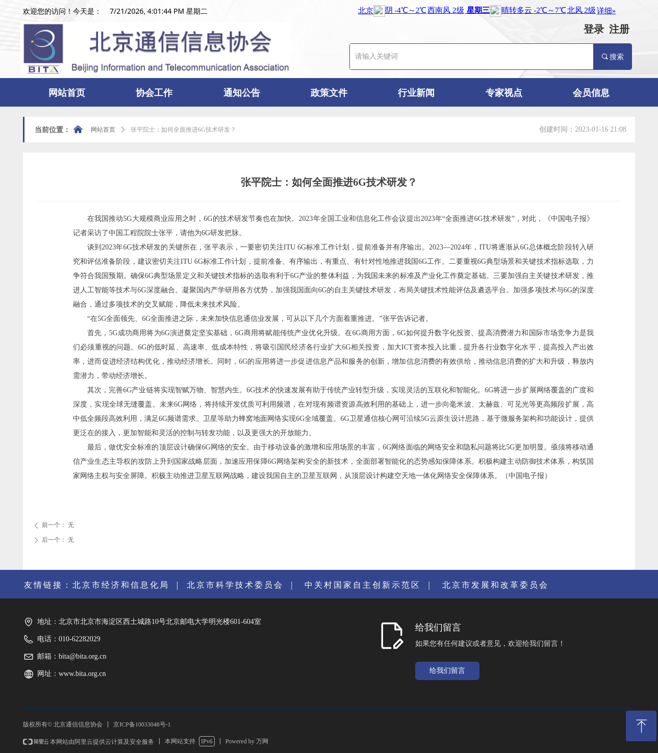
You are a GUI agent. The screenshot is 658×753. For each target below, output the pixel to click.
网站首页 (103, 129)
